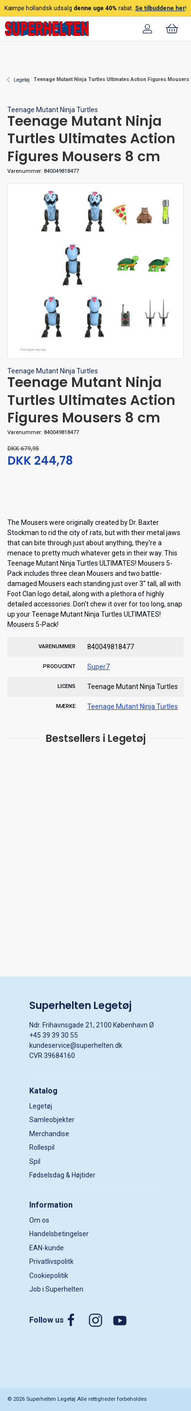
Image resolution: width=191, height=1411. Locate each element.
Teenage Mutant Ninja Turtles (52, 110)
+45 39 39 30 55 (53, 1035)
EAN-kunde (46, 1248)
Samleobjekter (52, 1120)
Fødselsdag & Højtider (62, 1175)
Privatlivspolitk (51, 1261)
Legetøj (22, 80)
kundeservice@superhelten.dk (75, 1045)
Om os (39, 1220)
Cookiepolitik (48, 1275)
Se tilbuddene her (160, 8)
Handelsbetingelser (59, 1234)
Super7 (98, 667)
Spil (34, 1161)
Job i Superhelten (56, 1289)
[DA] (47, 29)
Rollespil (42, 1147)
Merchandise (49, 1134)
